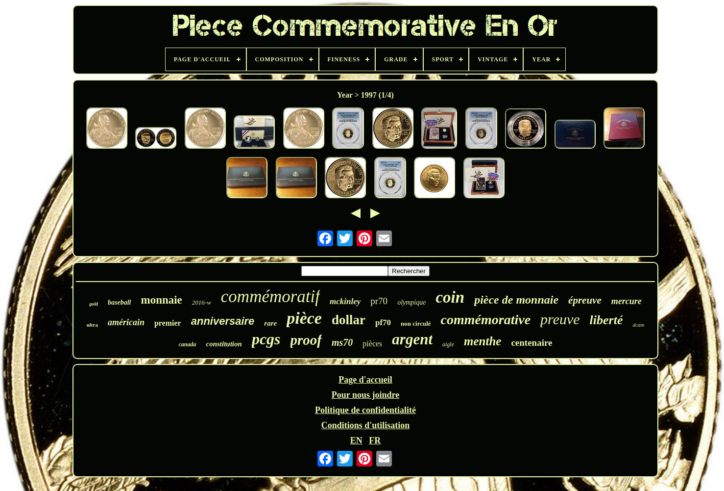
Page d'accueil (365, 380)
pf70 (383, 322)
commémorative (486, 319)
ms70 (342, 342)
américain (126, 322)
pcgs (266, 339)
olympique (411, 302)
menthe (482, 341)
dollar (348, 319)
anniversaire (223, 321)
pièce (304, 318)
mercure (626, 301)
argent (412, 339)
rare (270, 323)
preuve (560, 319)
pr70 (378, 301)
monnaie (161, 300)
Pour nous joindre (365, 395)
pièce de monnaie (516, 299)
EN (356, 440)
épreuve (585, 300)
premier (167, 323)
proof (306, 340)
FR (375, 440)
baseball (119, 302)
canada (187, 344)
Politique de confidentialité (365, 410)
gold (93, 304)
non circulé (416, 323)
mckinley (345, 301)
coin (449, 297)
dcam (638, 325)
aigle (448, 344)
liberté (606, 320)
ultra (92, 325)
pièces (372, 343)
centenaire (531, 342)
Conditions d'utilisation (365, 425)
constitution (224, 344)
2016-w (201, 302)
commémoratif (270, 296)
